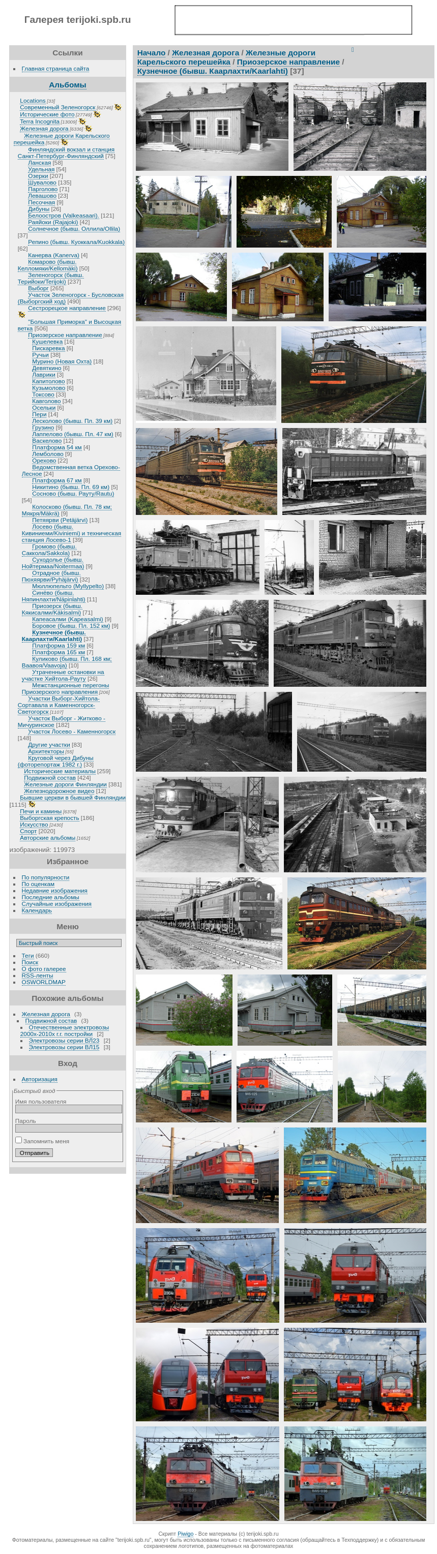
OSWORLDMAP (44, 982)
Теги (28, 955)
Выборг (38, 288)
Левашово (42, 195)
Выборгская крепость (49, 817)
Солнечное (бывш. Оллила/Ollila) (74, 228)
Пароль (25, 1120)
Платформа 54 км (56, 447)
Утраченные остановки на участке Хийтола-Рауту (63, 675)
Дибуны (38, 208)
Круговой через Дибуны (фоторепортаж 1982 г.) (56, 761)
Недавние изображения (55, 890)
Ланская (39, 162)
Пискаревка (48, 348)
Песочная (41, 202)
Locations (32, 100)
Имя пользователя (41, 1101)
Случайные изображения (57, 903)
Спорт (28, 831)
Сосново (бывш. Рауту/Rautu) (73, 493)
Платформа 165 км (58, 652)
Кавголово (46, 401)
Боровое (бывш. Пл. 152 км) (71, 625)
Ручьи (40, 354)
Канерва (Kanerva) (53, 255)
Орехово (44, 460)
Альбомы (67, 84)
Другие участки (49, 744)
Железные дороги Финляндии (65, 784)
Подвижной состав (50, 777)
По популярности (46, 877)
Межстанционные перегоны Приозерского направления (65, 688)
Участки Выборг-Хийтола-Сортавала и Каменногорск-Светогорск (59, 705)
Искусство (34, 824)
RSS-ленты (37, 975)
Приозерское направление (65, 334)
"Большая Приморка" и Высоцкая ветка (69, 324)
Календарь (37, 910)
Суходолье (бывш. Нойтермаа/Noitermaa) (53, 562)
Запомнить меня (42, 1141)
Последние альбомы (50, 897)
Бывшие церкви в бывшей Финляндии (73, 797)
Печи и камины (41, 811)
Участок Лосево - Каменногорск (71, 731)
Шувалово (42, 182)
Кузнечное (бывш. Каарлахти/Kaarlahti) (54, 635)
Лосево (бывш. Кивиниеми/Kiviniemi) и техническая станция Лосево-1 (71, 533)
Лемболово (47, 453)
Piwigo (185, 1534)
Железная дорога (44, 128)
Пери (39, 414)
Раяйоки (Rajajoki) (53, 222)
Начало (151, 52)
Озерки (38, 175)
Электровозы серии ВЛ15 (64, 1047)
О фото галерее (44, 968)
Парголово (42, 189)
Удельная (41, 169)
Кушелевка (47, 341)
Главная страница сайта (56, 68)
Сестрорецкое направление (66, 307)
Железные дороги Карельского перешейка (226, 57)
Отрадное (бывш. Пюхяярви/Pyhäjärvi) (51, 576)
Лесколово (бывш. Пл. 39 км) (72, 420)
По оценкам (38, 883)
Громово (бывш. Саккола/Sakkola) (49, 549)
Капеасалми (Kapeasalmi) (67, 619)
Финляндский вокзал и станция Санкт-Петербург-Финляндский (66, 152)
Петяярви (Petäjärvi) (60, 519)
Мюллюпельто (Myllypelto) (68, 586)
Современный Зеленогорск (57, 107)
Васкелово (47, 440)
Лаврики (43, 374)
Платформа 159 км (58, 645)
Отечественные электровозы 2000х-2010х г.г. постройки (64, 1030)
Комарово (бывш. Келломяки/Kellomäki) (48, 264)
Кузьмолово (48, 387)
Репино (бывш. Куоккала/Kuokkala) (76, 241)
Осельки (43, 407)
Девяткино (46, 367)
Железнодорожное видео (59, 790)
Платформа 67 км (56, 480)
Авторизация (39, 1079)
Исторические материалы (60, 771)
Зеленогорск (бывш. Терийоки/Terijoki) (51, 278)
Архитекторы (46, 751)
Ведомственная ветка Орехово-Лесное (71, 470)
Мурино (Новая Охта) (62, 361)
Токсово (43, 394)
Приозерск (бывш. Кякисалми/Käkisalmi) (52, 609)
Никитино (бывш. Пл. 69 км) (70, 486)
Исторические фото (47, 114)
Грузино (43, 427)
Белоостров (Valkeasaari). (63, 215)
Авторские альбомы (47, 837)
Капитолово (48, 381)
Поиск (30, 962)
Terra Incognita (40, 121)
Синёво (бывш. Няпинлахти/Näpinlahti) (53, 595)
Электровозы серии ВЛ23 (64, 1040)
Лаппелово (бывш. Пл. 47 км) (72, 434)
